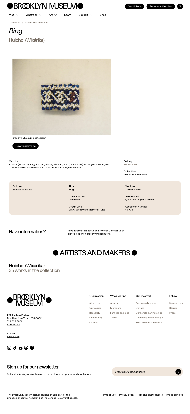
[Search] (180, 6)
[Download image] (25, 146)
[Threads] (26, 347)
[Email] (144, 372)
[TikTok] (15, 347)
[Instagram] (9, 347)
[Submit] (178, 372)
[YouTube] (21, 347)
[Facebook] (32, 347)
